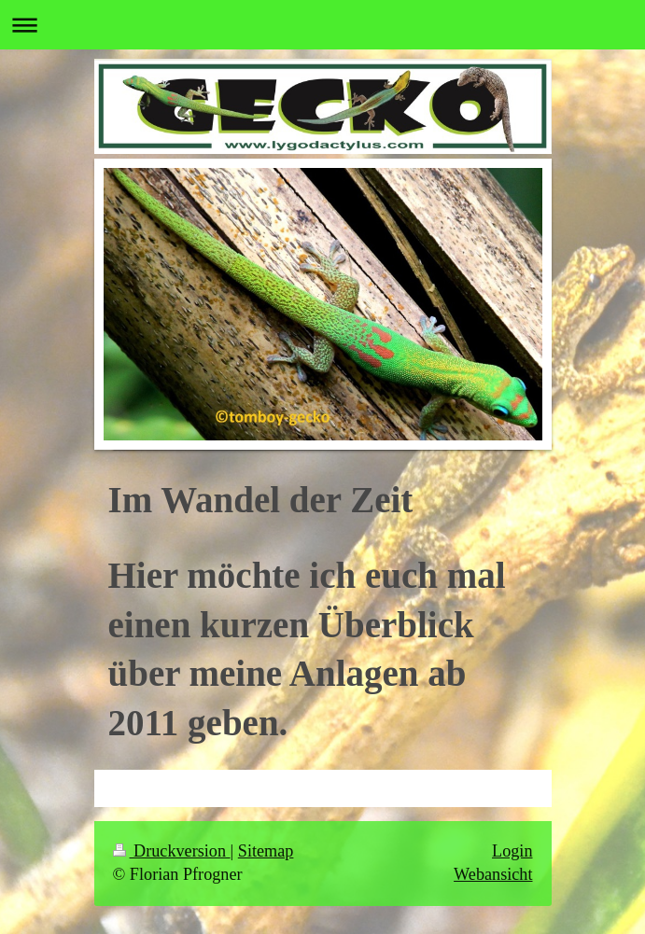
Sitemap (266, 851)
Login (512, 851)
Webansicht (493, 874)
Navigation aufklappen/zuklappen (322, 25)
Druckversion (172, 851)
